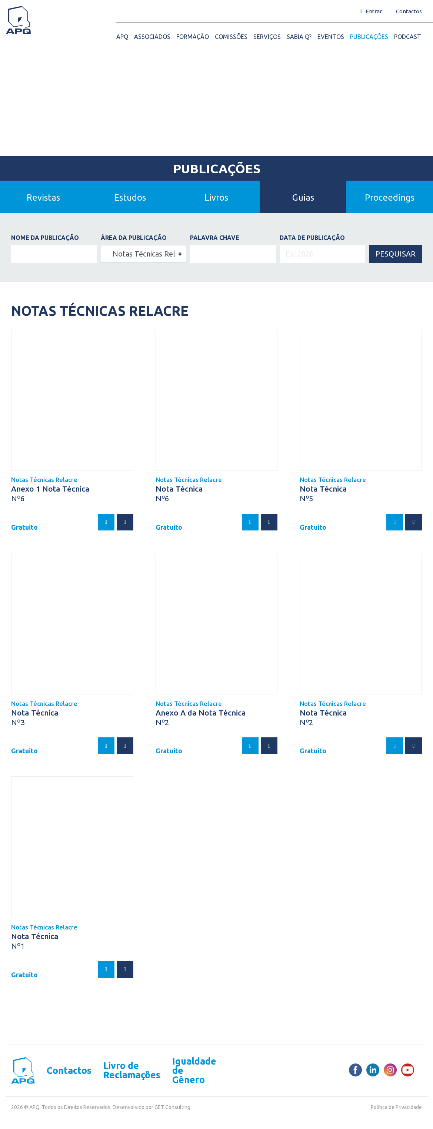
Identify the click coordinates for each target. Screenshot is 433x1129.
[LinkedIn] (373, 1069)
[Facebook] (355, 1069)
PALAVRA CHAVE (214, 237)
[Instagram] (390, 1069)
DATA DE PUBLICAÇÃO (312, 237)
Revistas (43, 197)
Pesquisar (395, 253)
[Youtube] (407, 1069)
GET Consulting (172, 1107)
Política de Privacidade (396, 1107)
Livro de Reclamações (131, 1070)
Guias (303, 197)
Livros (216, 197)
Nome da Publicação (45, 237)
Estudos (130, 197)
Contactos (69, 1070)
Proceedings (389, 197)
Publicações (216, 168)
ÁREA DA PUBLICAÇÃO (134, 237)
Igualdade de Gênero (194, 1071)
